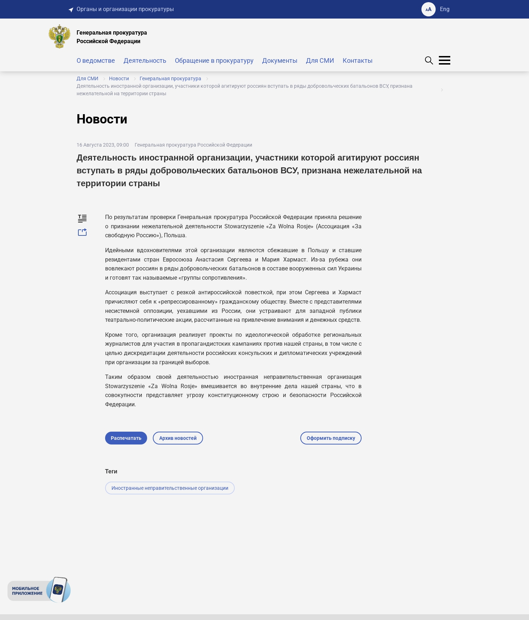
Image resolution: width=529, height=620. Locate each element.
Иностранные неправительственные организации (169, 488)
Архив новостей (178, 438)
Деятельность (145, 60)
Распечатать (126, 438)
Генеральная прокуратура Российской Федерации (193, 145)
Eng (445, 9)
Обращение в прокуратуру (214, 60)
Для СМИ (320, 60)
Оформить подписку (331, 438)
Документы (279, 60)
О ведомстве (96, 60)
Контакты (358, 60)
